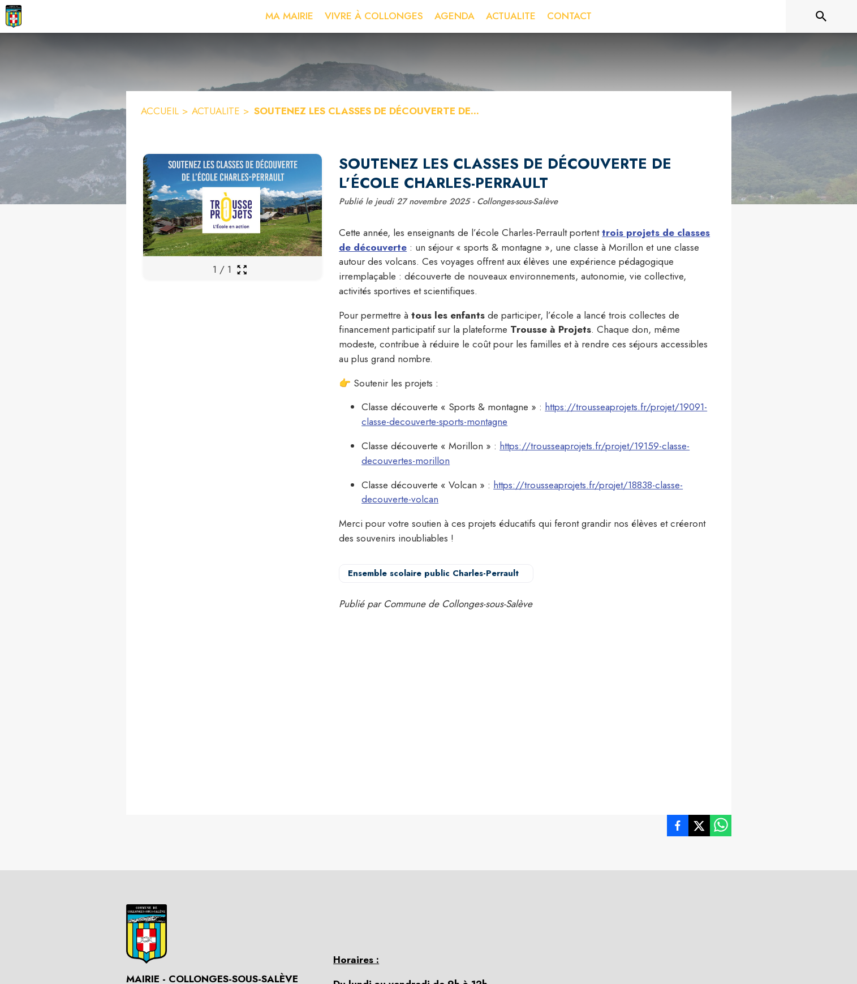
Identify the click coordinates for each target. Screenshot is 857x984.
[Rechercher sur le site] (821, 16)
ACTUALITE (216, 111)
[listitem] (677, 828)
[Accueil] (13, 16)
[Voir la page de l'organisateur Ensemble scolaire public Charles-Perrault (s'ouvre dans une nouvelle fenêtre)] (436, 573)
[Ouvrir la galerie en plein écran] (241, 269)
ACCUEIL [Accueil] (160, 111)
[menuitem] (289, 14)
